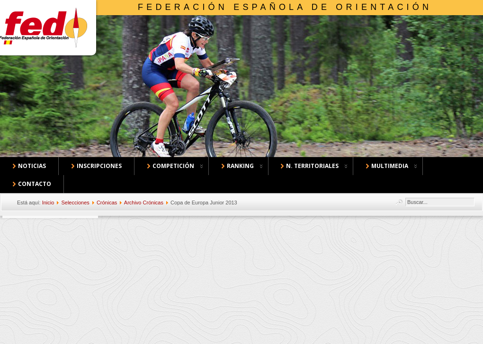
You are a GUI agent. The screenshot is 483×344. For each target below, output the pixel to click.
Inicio (48, 202)
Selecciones (75, 202)
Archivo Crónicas (143, 202)
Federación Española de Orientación (285, 7)
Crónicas (107, 202)
